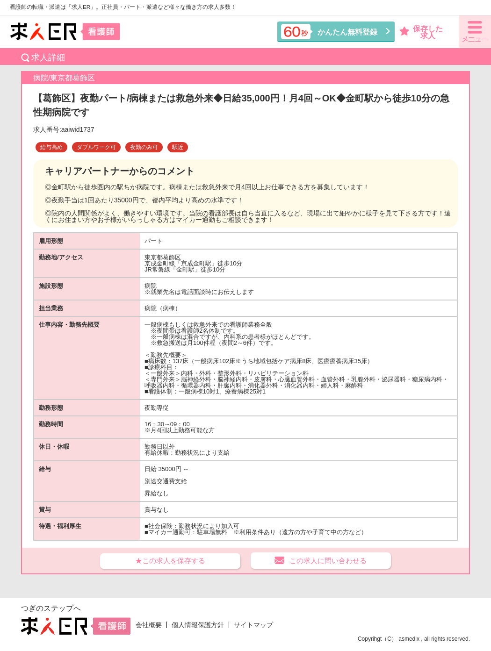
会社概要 (149, 625)
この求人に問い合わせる (328, 561)
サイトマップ (253, 625)
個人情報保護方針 (198, 625)
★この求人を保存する (170, 561)
